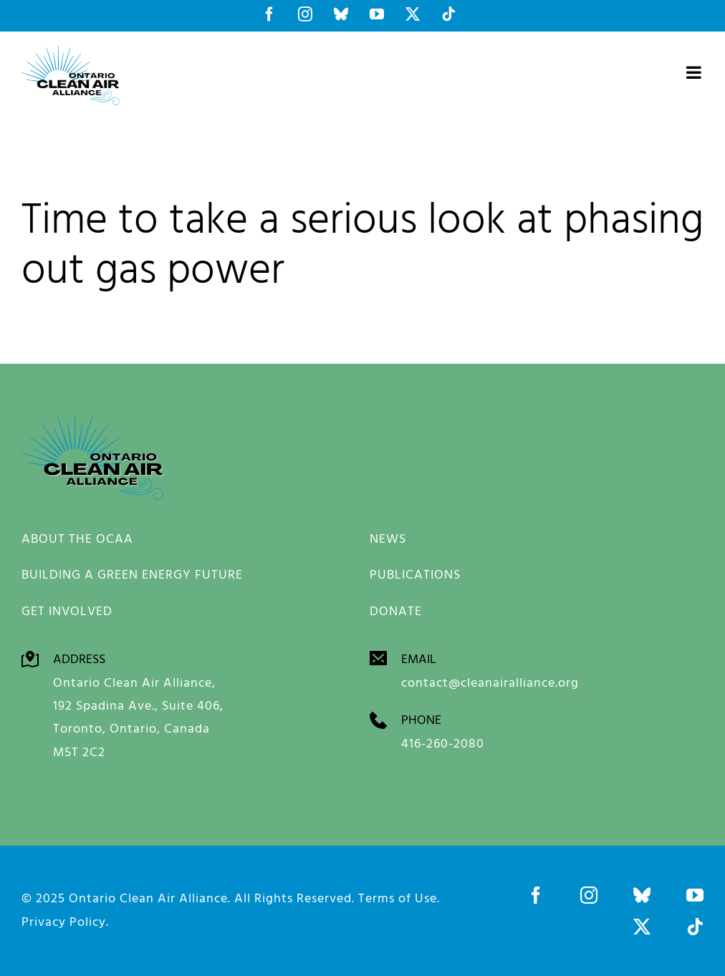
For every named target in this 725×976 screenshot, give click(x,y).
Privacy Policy (63, 921)
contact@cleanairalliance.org (490, 682)
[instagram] (588, 895)
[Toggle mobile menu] (695, 72)
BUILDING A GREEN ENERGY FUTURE (132, 574)
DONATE (396, 610)
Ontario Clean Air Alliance (148, 897)
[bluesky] (641, 895)
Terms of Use (397, 897)
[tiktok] (695, 926)
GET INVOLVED (66, 610)
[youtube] (695, 895)
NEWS (388, 538)
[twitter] (641, 926)
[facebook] (535, 895)
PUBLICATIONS (415, 574)
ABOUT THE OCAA (77, 538)
